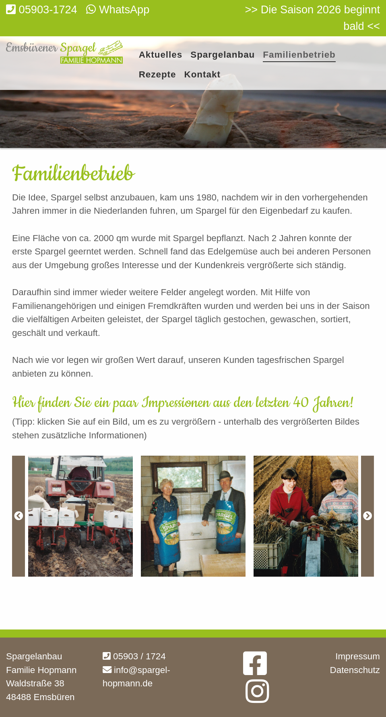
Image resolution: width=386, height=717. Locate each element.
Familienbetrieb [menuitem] (299, 55)
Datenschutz (355, 670)
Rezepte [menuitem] (157, 74)
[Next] (367, 516)
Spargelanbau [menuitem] (222, 55)
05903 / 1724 (134, 656)
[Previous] (18, 516)
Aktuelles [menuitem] (161, 55)
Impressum (357, 656)
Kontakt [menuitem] (202, 74)
